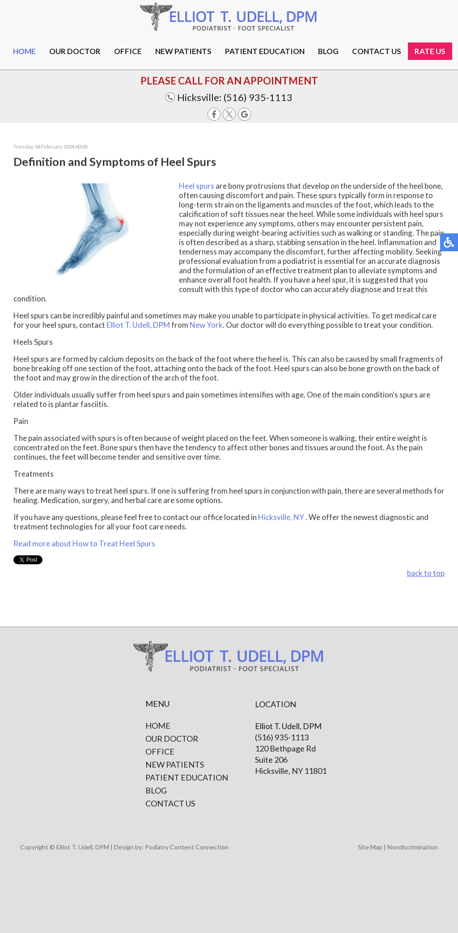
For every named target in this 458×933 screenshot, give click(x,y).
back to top (426, 573)
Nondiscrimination (412, 847)
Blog (328, 51)
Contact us (376, 51)
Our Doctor (75, 51)
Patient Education (265, 51)
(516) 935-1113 (258, 97)
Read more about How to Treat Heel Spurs (84, 544)
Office (128, 51)
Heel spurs (197, 186)
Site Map (370, 847)
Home (24, 51)
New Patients (183, 51)
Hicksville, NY (281, 517)
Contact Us (170, 803)
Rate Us (430, 51)
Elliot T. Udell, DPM (138, 325)
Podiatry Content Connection (187, 847)
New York (206, 325)
